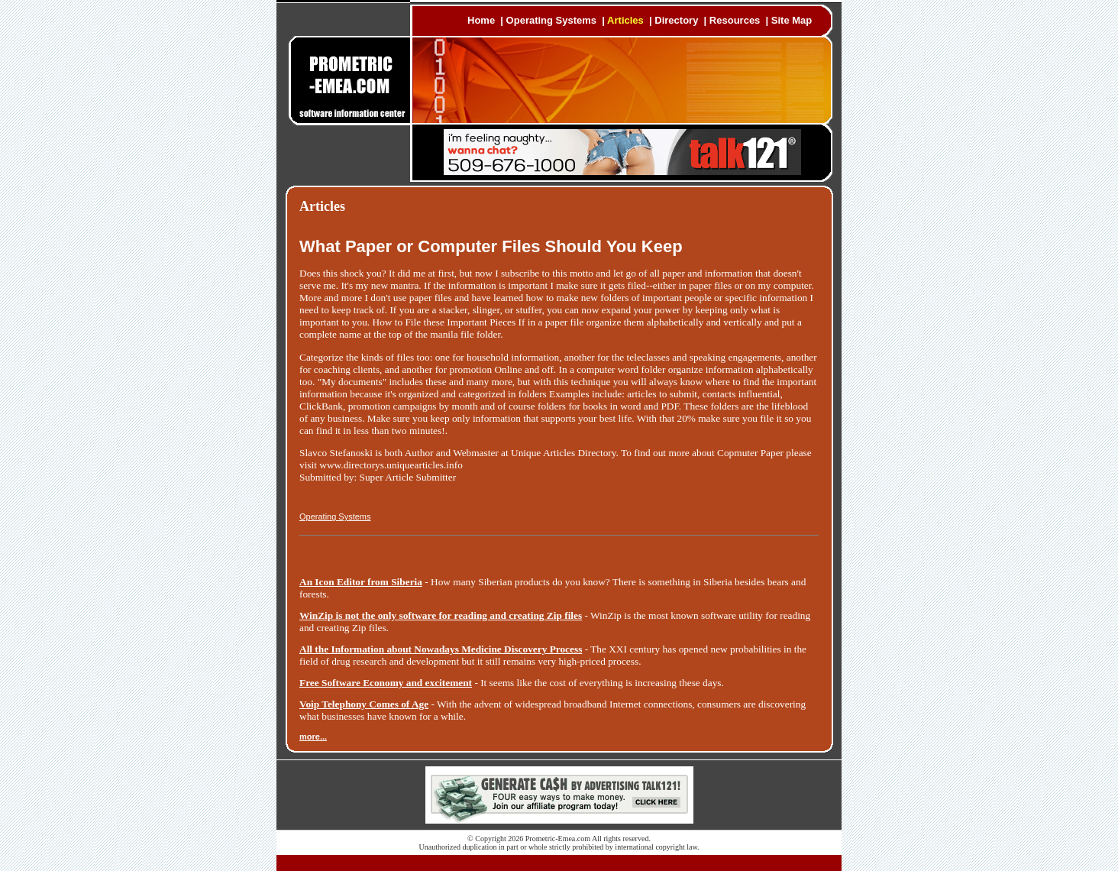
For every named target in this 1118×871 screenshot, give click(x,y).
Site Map (791, 20)
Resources (734, 20)
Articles (625, 20)
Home (481, 20)
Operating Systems (551, 20)
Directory (676, 20)
